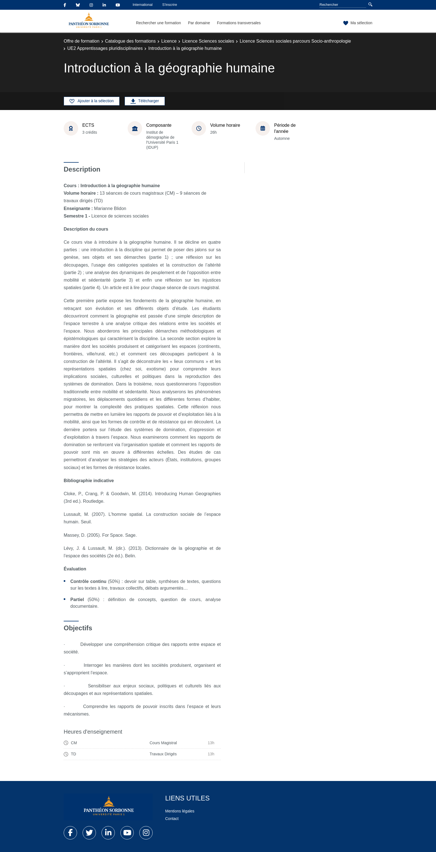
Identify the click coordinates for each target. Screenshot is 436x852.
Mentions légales (179, 811)
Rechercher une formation (158, 23)
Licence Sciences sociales (208, 41)
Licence (169, 41)
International (143, 5)
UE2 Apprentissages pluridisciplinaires (105, 48)
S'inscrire (169, 5)
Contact (172, 818)
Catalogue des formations (130, 41)
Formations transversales (239, 23)
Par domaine (199, 23)
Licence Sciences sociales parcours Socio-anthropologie (295, 41)
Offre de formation (82, 41)
